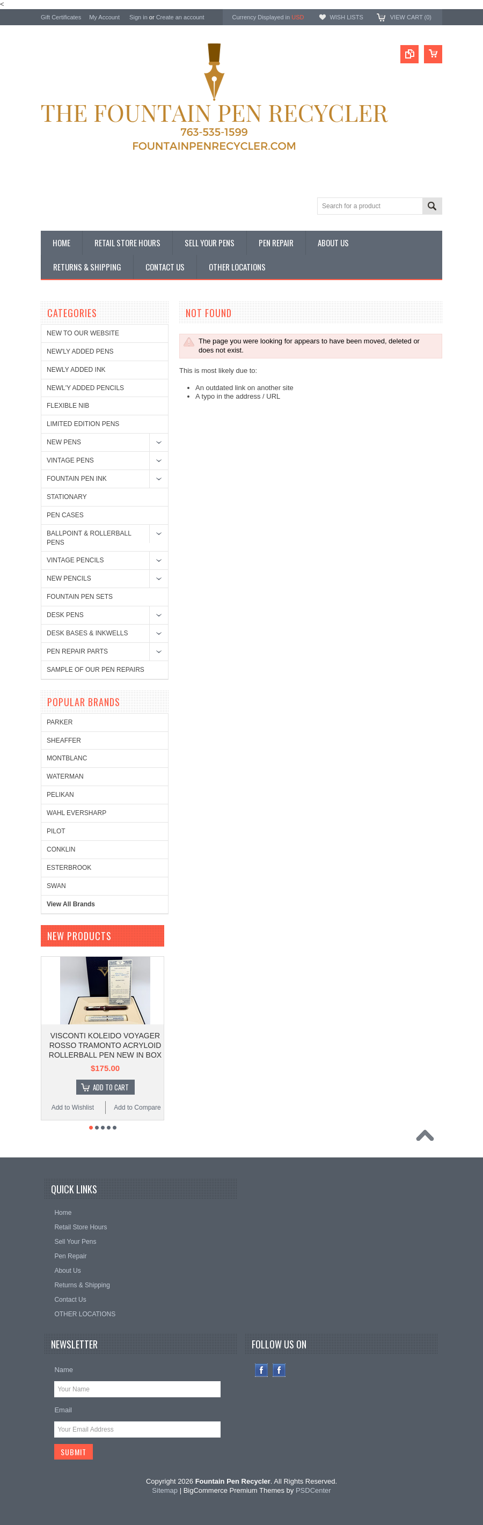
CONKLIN (61, 849)
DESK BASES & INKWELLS (87, 633)
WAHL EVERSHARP (76, 813)
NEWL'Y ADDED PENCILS (85, 388)
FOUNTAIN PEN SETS (80, 596)
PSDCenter (313, 1490)
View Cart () (410, 17)
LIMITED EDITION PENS (83, 424)
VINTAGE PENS (70, 460)
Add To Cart (111, 1087)
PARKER (59, 722)
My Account (104, 17)
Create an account (180, 17)
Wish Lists (346, 17)
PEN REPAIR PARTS (77, 651)
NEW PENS (64, 442)
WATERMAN (65, 776)
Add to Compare (137, 1107)
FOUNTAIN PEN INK (77, 478)
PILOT (56, 831)
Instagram (279, 1370)
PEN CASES (65, 515)
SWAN (56, 886)
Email (63, 1410)
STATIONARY (67, 497)
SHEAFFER (64, 740)
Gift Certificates (61, 17)
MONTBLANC (67, 758)
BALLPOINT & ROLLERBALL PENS (89, 538)
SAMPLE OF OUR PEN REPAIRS (95, 669)
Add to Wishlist (73, 1107)
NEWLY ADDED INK (76, 369)
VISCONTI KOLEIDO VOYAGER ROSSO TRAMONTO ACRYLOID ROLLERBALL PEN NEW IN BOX (105, 1045)
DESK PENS (65, 615)
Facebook (261, 1370)
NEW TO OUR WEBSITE (83, 333)
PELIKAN (60, 794)
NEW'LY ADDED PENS (80, 351)
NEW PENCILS (69, 578)
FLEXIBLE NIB (68, 405)
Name (63, 1370)
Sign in (138, 17)
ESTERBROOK (69, 867)
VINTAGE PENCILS (75, 560)
